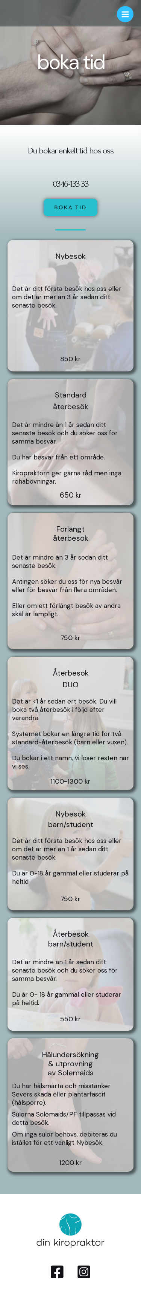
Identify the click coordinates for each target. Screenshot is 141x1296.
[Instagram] (84, 1272)
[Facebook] (57, 1272)
